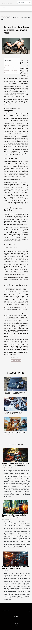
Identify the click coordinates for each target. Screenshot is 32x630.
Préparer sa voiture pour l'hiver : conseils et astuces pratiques (13, 412)
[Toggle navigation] (4, 8)
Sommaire (8, 60)
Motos (16, 621)
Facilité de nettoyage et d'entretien (11, 67)
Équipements (9, 16)
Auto (16, 618)
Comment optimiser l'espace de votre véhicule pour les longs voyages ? (15, 464)
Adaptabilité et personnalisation (10, 70)
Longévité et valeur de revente (10, 72)
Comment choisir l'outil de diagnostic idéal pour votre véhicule (15, 567)
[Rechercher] (24, 2)
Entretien (16, 614)
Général (16, 625)
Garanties (16, 616)
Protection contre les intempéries (11, 62)
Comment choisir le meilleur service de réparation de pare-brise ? (14, 392)
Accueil (3, 16)
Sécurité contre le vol (8, 65)
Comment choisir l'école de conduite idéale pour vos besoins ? (15, 433)
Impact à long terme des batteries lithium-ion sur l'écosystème (14, 516)
